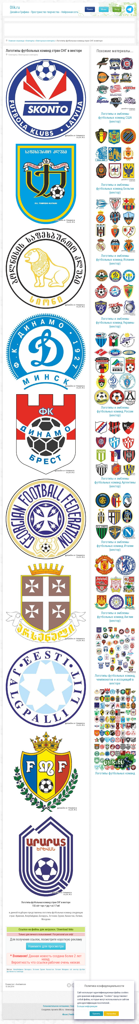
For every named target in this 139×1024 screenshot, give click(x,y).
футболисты (11, 972)
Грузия (42, 969)
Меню (103, 9)
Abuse (64, 1014)
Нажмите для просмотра (45, 946)
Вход (117, 9)
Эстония (36, 969)
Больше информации (87, 1006)
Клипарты (12, 54)
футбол (82, 969)
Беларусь (28, 969)
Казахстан (50, 969)
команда (20, 972)
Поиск (90, 9)
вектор (75, 969)
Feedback (73, 1014)
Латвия (58, 969)
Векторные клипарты (28, 54)
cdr (71, 969)
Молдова (65, 969)
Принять (96, 1013)
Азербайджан (18, 969)
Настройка (111, 1013)
